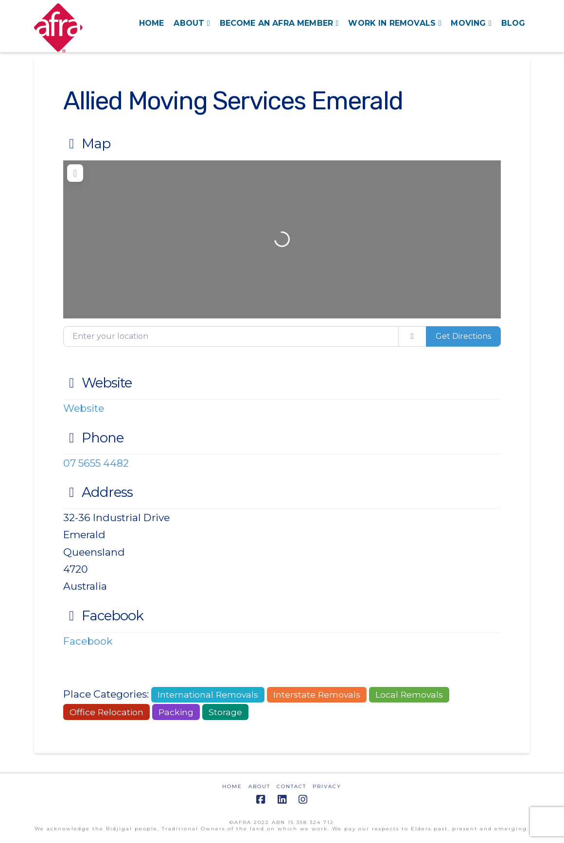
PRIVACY (327, 786)
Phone (93, 437)
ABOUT (259, 786)
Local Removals (409, 694)
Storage (225, 712)
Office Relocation (106, 712)
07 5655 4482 (96, 463)
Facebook (103, 615)
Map (87, 143)
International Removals (208, 694)
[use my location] (412, 336)
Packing (176, 712)
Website (97, 382)
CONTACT (291, 786)
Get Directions (463, 336)
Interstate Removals (316, 694)
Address (98, 492)
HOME (232, 786)
